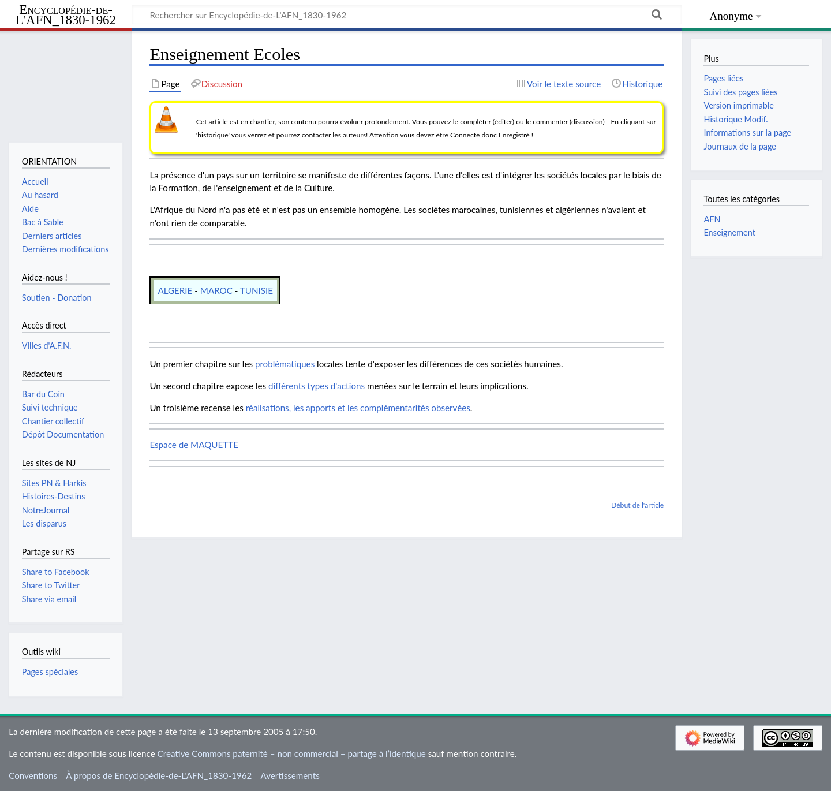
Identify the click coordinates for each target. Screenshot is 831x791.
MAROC (216, 290)
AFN (711, 219)
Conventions (33, 775)
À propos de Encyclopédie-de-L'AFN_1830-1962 (159, 775)
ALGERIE (175, 290)
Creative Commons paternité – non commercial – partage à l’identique (292, 753)
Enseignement (729, 232)
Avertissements (289, 775)
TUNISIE (256, 290)
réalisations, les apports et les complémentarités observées (358, 407)
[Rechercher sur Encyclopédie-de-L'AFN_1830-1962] (407, 14)
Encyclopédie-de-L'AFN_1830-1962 (66, 15)
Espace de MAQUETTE (193, 444)
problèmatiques (285, 364)
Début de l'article (637, 505)
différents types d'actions (316, 385)
